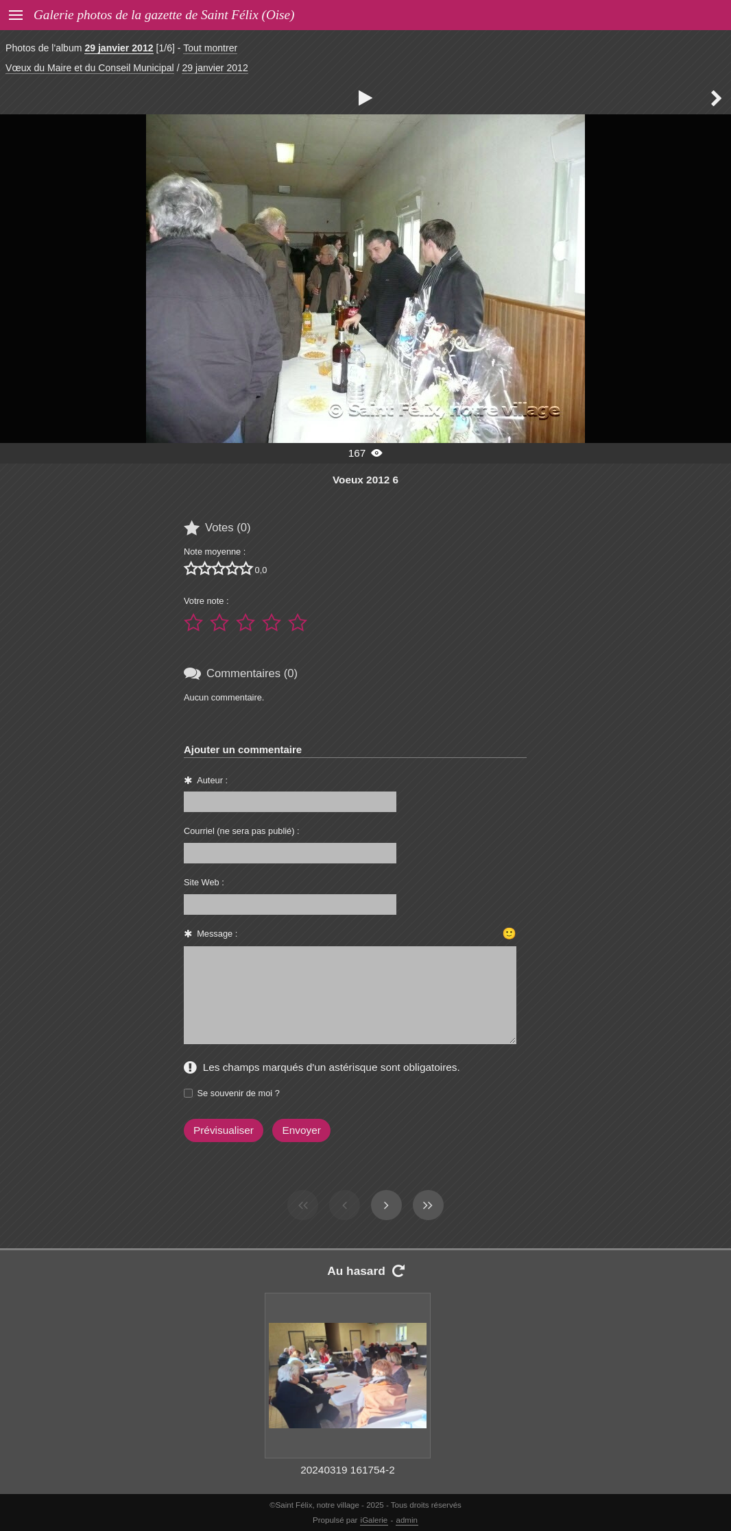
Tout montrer (210, 47)
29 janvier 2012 (118, 47)
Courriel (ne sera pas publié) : (242, 831)
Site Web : (204, 882)
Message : (217, 933)
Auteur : (212, 780)
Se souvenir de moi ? (238, 1093)
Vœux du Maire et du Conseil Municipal (89, 67)
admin (407, 1520)
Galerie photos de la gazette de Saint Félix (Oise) (164, 15)
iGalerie (374, 1520)
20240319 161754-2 (347, 1470)
